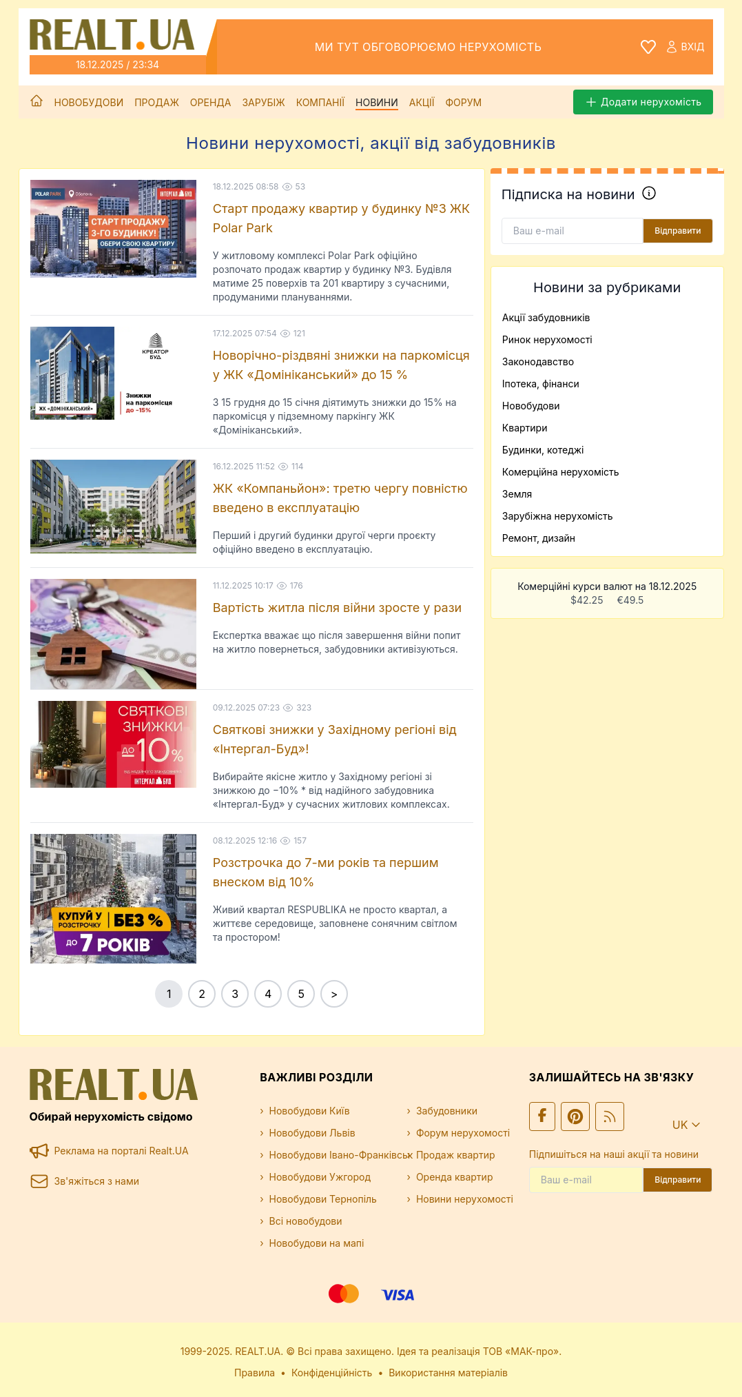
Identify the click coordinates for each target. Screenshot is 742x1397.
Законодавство (538, 361)
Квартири (525, 428)
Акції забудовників (546, 317)
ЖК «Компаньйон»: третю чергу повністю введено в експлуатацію (340, 498)
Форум (463, 102)
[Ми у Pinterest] (575, 1116)
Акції (422, 102)
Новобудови (89, 102)
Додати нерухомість (643, 102)
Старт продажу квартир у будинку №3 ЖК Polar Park (341, 218)
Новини (376, 102)
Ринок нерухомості (547, 339)
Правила (254, 1372)
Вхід (685, 47)
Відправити (678, 230)
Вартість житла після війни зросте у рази (337, 607)
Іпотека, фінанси (540, 383)
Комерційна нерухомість (560, 472)
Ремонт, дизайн (538, 538)
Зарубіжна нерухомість (557, 516)
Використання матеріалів (448, 1372)
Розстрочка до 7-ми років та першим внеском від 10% (326, 872)
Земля (517, 494)
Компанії (320, 102)
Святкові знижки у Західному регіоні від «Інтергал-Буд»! (335, 739)
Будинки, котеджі (543, 450)
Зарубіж (263, 102)
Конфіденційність (332, 1372)
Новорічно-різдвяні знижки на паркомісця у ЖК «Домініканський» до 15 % (341, 365)
